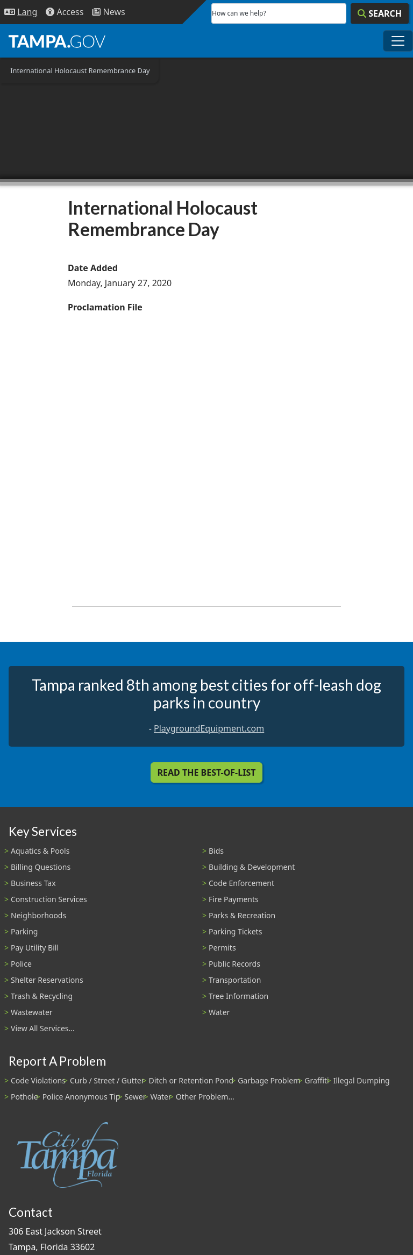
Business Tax (33, 883)
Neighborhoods (38, 915)
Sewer (135, 1096)
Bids (216, 851)
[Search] (380, 13)
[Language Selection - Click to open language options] (20, 12)
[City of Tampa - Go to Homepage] (57, 41)
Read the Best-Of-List (207, 772)
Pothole (24, 1096)
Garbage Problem (269, 1080)
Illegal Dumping (361, 1080)
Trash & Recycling (42, 996)
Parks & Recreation (242, 915)
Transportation (235, 980)
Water (219, 1012)
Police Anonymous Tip (81, 1096)
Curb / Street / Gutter (107, 1080)
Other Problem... (205, 1096)
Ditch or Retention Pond (191, 1080)
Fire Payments (234, 899)
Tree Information (238, 996)
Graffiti (316, 1080)
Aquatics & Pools (40, 851)
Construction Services (49, 899)
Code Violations (38, 1080)
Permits (222, 947)
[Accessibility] (64, 12)
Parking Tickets (235, 931)
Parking (24, 931)
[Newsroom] (108, 12)
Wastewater (32, 1012)
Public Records (234, 964)
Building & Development (252, 867)
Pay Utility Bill (35, 947)
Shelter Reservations (47, 980)
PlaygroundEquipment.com (209, 728)
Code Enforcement (241, 883)
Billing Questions (40, 867)
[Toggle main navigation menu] (398, 41)
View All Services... (43, 1028)
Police (21, 964)
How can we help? (239, 13)
